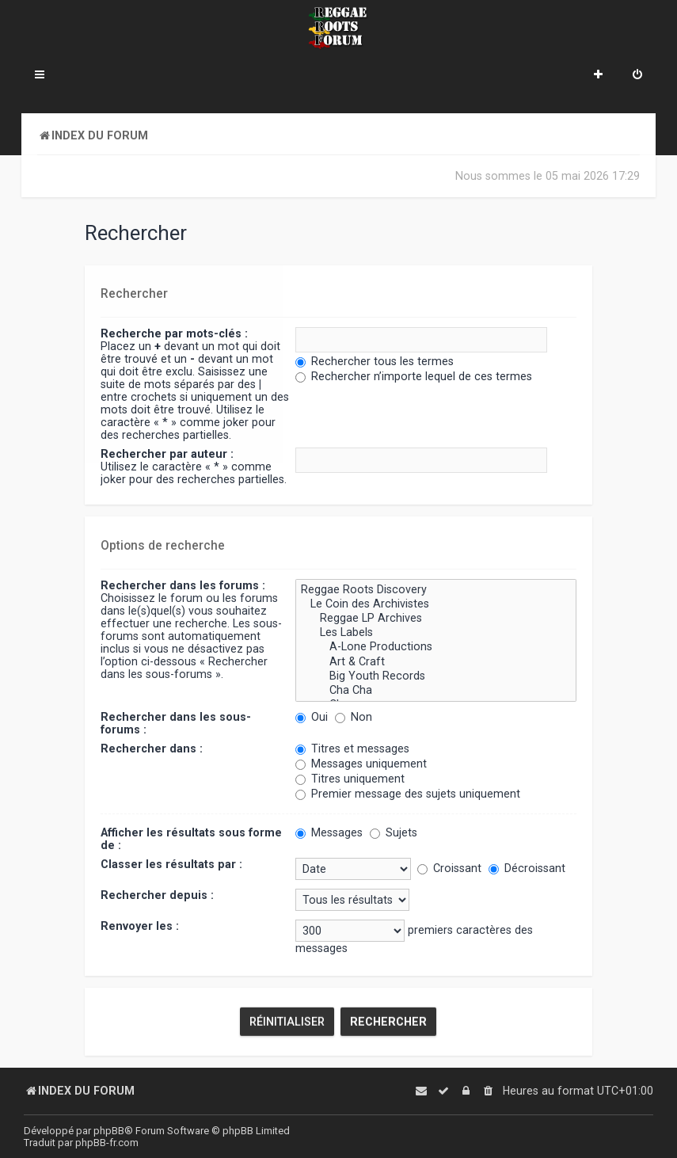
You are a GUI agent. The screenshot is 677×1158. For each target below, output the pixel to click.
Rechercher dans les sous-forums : (176, 722)
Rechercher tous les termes (374, 361)
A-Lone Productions (435, 646)
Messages (329, 831)
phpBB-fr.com (107, 1142)
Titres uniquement (350, 777)
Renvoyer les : (140, 925)
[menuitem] (637, 76)
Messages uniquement (361, 762)
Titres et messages (352, 747)
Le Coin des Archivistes (435, 603)
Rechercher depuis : (157, 894)
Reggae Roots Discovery (435, 589)
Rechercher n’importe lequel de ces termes (413, 376)
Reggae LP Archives (435, 618)
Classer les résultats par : (171, 863)
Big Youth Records (435, 675)
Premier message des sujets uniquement (407, 793)
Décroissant (527, 867)
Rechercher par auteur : (167, 454)
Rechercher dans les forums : (183, 584)
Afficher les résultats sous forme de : (191, 838)
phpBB (108, 1131)
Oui (311, 716)
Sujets (393, 831)
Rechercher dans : (152, 747)
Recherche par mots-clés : (174, 333)
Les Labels (435, 632)
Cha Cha (435, 690)
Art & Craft (435, 660)
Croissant (449, 867)
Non (353, 716)
